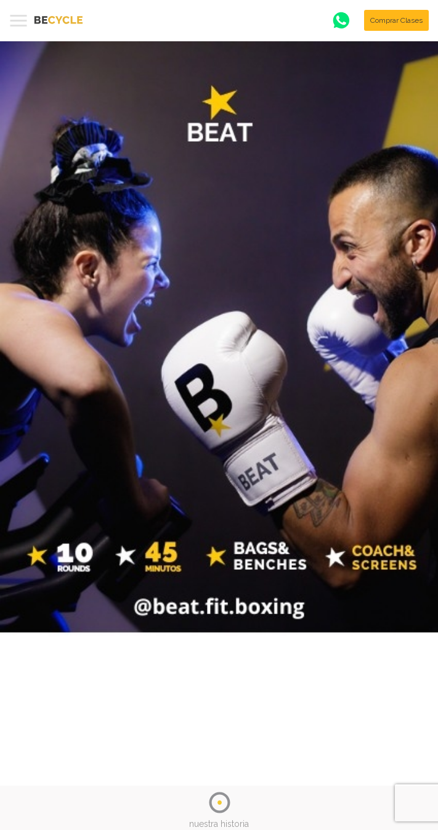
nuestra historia (219, 824)
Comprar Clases (396, 20)
